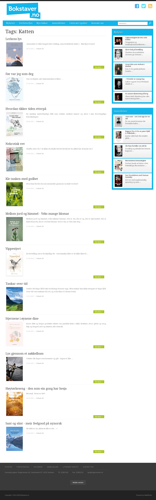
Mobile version (78, 483)
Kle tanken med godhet (22, 179)
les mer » (99, 67)
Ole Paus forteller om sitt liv (136, 146)
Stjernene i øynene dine (22, 318)
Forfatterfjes (25, 23)
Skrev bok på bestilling (134, 50)
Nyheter (10, 23)
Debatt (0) (40, 49)
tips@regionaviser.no (95, 472)
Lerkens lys (14, 39)
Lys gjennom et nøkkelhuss (24, 353)
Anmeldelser (58, 23)
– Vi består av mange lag (134, 79)
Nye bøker (42, 23)
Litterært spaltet (78, 23)
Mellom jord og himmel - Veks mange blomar (37, 213)
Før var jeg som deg (19, 74)
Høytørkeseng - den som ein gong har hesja (36, 388)
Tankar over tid (16, 283)
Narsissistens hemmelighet (135, 161)
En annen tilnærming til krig (136, 94)
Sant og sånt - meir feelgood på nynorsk (34, 423)
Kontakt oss (97, 23)
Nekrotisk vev (15, 144)
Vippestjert (13, 248)
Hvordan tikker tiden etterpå (26, 109)
